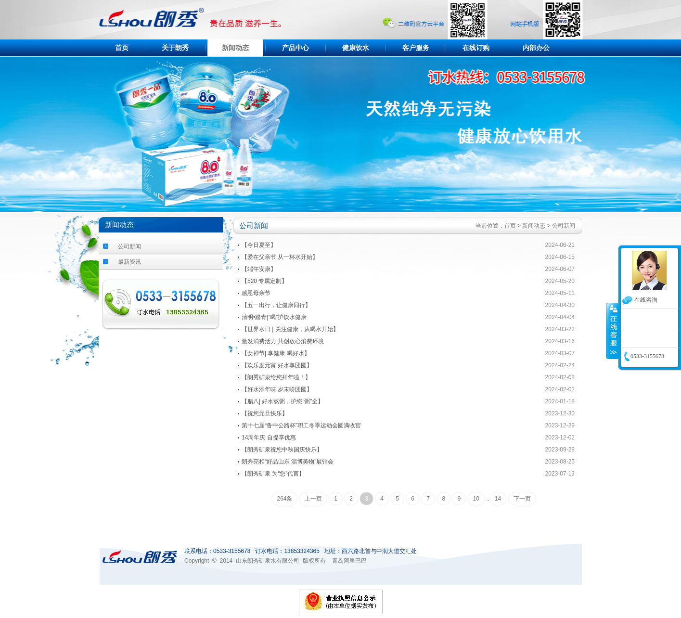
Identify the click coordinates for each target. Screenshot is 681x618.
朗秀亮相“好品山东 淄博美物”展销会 (288, 461)
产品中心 (295, 48)
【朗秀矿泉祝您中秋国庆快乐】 (282, 449)
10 (476, 498)
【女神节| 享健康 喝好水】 (276, 353)
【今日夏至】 (259, 245)
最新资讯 (129, 261)
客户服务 (415, 48)
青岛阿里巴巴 (349, 560)
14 (498, 498)
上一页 (313, 498)
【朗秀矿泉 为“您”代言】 (273, 473)
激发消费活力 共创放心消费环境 (283, 341)
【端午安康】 (259, 269)
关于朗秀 (175, 48)
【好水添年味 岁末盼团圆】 (277, 389)
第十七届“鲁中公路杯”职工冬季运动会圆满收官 (301, 425)
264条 (284, 498)
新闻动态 (235, 48)
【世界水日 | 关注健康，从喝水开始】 (290, 329)
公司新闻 (129, 246)
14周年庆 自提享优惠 (269, 437)
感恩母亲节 (256, 293)
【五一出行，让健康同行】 (276, 305)
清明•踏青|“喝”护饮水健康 (274, 317)
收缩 (612, 330)
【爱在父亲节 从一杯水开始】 (280, 257)
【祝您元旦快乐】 (265, 413)
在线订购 (476, 48)
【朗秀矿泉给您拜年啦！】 (276, 377)
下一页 (522, 498)
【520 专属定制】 (264, 281)
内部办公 (536, 48)
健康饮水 (355, 48)
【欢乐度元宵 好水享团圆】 (277, 365)
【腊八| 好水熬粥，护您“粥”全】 (282, 401)
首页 (121, 48)
